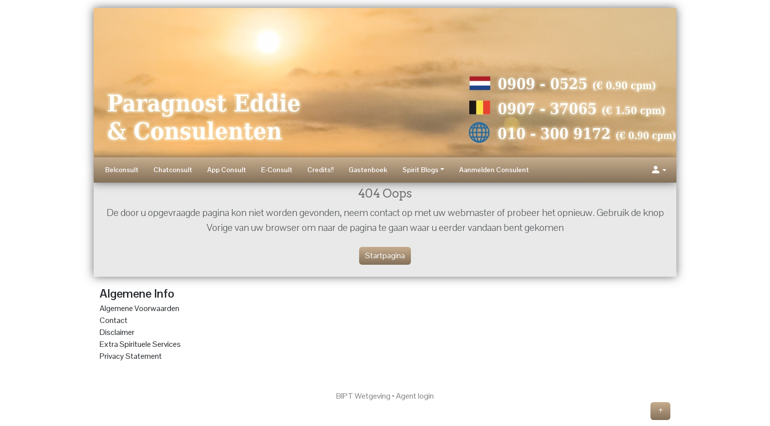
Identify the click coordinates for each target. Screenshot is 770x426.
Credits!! (320, 169)
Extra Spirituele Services (140, 344)
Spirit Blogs (420, 169)
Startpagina (385, 255)
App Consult (226, 169)
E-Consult (276, 169)
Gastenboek (368, 169)
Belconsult (121, 169)
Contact (114, 320)
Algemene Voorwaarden (139, 308)
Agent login (415, 396)
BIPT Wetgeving (363, 396)
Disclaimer (117, 332)
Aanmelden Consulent (494, 169)
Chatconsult (172, 169)
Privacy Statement (131, 356)
